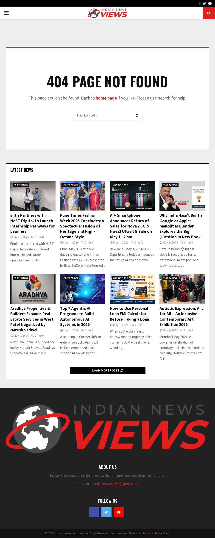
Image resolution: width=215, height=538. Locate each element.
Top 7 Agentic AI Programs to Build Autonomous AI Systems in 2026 (77, 316)
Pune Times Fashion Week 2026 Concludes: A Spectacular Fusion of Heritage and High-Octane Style (82, 226)
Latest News (21, 170)
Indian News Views (159, 533)
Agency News (21, 184)
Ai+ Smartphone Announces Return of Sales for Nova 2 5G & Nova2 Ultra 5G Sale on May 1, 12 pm (131, 226)
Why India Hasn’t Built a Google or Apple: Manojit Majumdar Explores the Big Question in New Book (180, 226)
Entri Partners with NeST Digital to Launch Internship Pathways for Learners (32, 223)
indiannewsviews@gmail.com (116, 484)
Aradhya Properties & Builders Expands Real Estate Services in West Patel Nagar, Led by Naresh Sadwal (31, 319)
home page (106, 98)
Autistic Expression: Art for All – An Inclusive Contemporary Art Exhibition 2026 (181, 316)
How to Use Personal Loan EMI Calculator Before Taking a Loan (129, 314)
